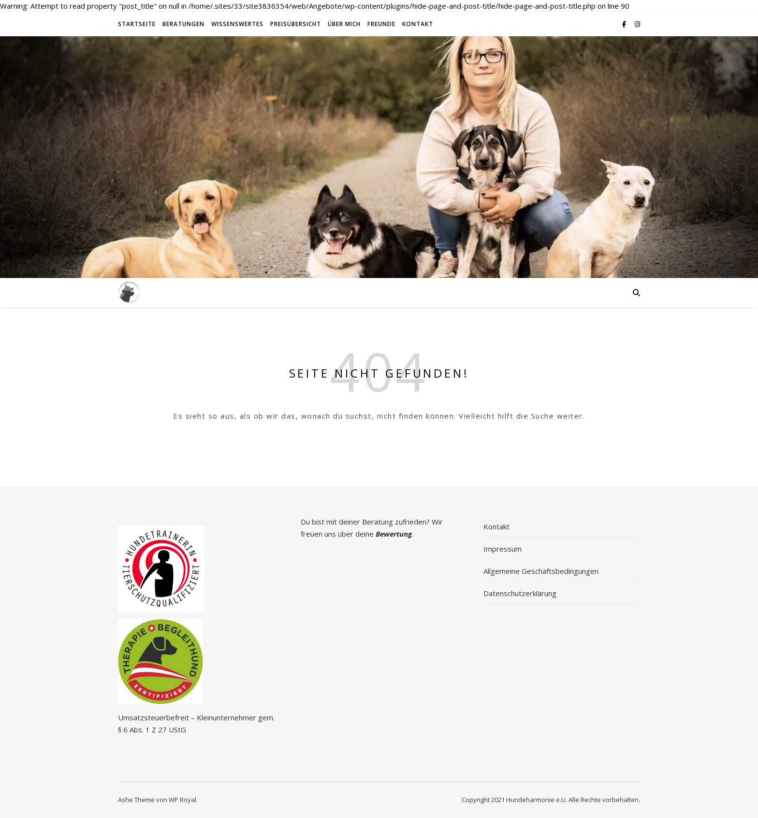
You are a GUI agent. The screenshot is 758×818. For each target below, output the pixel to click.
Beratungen (183, 24)
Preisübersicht (295, 24)
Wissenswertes (237, 24)
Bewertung (394, 534)
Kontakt (417, 24)
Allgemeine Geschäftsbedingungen (540, 571)
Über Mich (344, 24)
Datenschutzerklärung (519, 593)
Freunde (381, 24)
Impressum (502, 549)
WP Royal (182, 799)
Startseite (137, 24)
